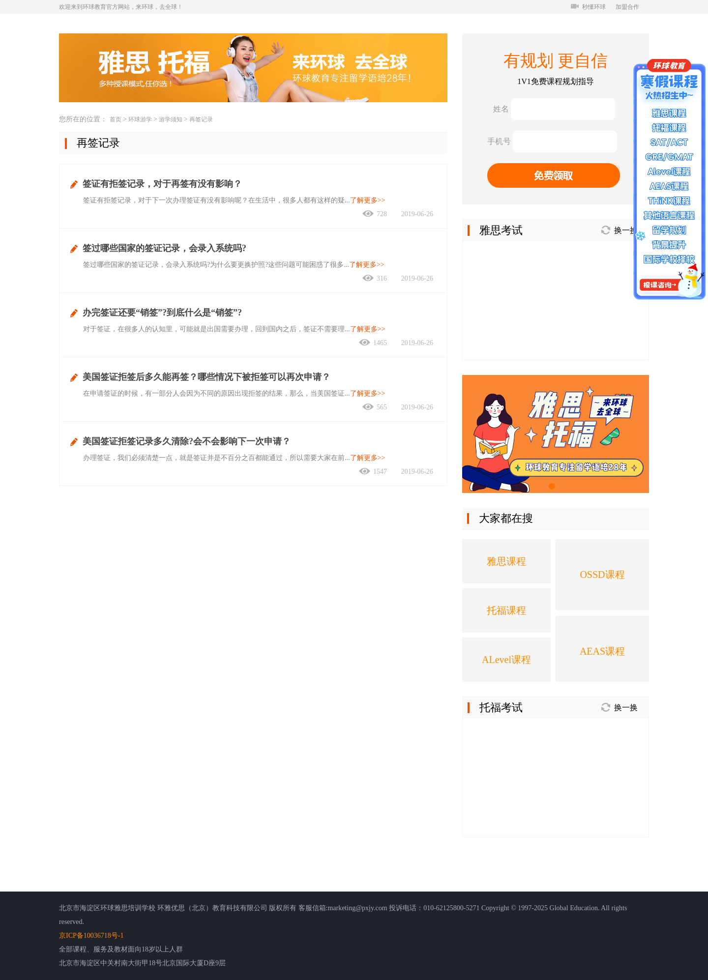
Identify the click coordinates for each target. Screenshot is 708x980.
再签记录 (201, 119)
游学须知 (170, 119)
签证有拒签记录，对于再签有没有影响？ (162, 184)
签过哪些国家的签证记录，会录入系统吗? (164, 248)
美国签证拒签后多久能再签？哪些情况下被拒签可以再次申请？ (206, 377)
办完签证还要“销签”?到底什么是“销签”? (162, 312)
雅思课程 (506, 561)
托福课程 (506, 610)
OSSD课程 (602, 574)
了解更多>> (367, 200)
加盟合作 (627, 6)
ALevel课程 (506, 659)
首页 (115, 119)
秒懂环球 (588, 6)
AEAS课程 (602, 651)
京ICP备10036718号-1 (91, 935)
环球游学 (140, 119)
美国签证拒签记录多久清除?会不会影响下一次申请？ (187, 441)
